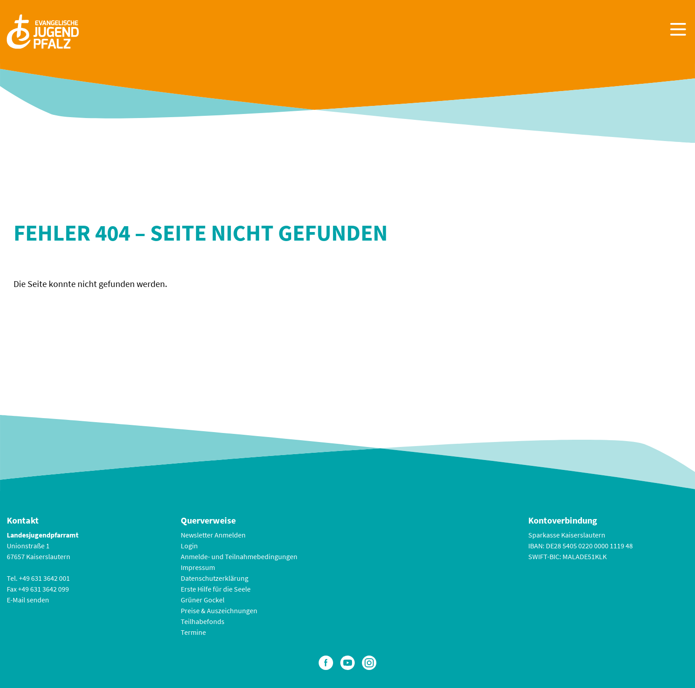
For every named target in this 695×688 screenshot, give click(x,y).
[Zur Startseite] (43, 30)
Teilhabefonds (202, 621)
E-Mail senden (28, 599)
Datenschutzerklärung (214, 578)
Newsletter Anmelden (213, 534)
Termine (193, 632)
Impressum (198, 567)
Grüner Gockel (202, 599)
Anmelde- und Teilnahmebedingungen (239, 556)
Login (189, 545)
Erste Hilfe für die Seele (216, 588)
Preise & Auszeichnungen (219, 610)
